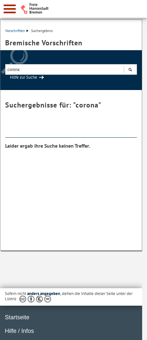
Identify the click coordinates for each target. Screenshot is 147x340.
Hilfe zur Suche (23, 77)
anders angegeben (43, 293)
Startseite (17, 317)
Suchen (130, 70)
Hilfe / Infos (19, 331)
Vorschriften (16, 30)
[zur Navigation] (9, 9)
